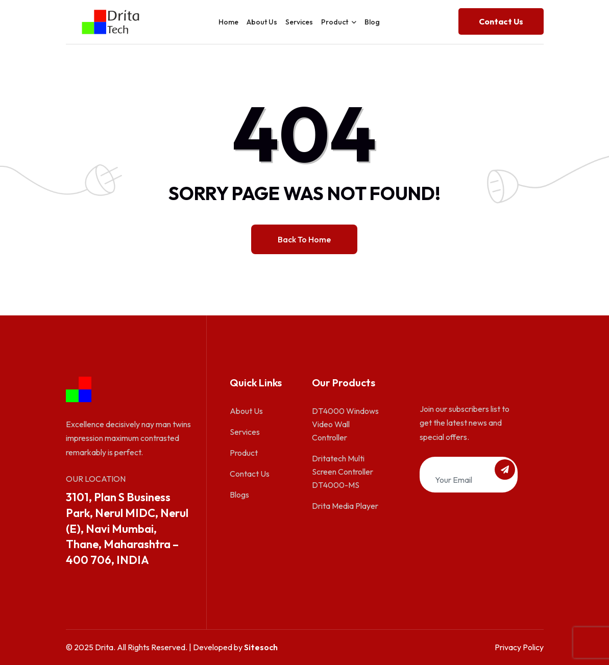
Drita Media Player (345, 506)
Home (228, 22)
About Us (262, 22)
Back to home (304, 239)
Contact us (501, 21)
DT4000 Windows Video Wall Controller (345, 424)
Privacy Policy (519, 647)
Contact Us (250, 474)
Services (299, 22)
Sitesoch (261, 647)
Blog (372, 22)
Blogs (239, 494)
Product (334, 22)
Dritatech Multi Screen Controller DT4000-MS (342, 471)
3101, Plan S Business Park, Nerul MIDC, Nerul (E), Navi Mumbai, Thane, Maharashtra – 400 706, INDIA (127, 528)
